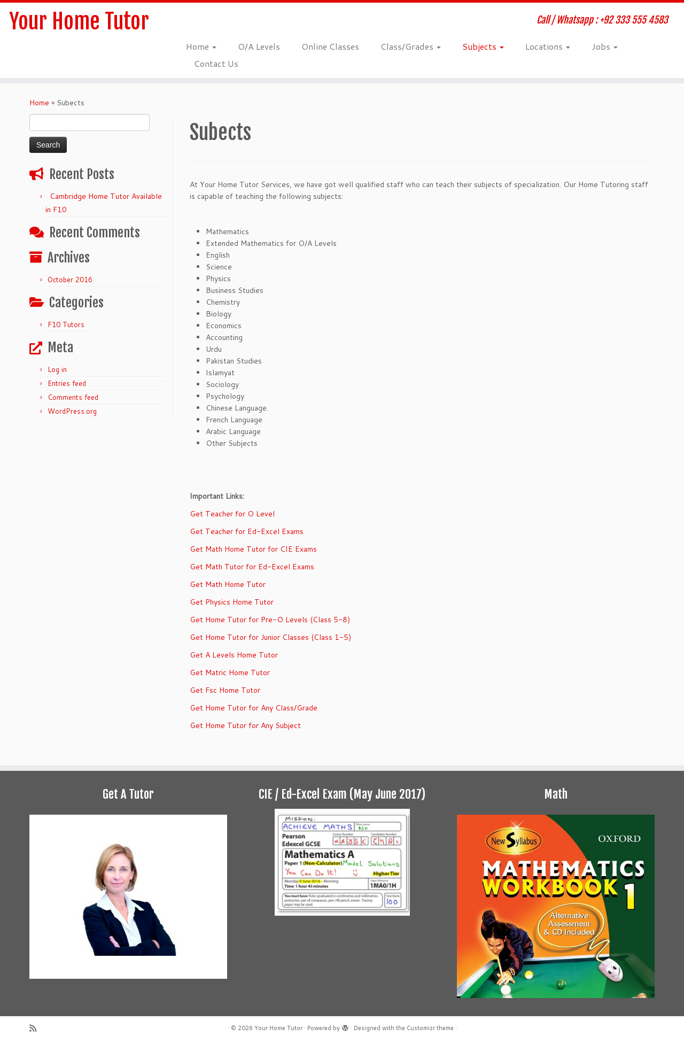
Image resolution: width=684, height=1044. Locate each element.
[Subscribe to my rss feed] (36, 1028)
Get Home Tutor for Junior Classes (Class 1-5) (270, 637)
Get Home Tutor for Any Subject (246, 725)
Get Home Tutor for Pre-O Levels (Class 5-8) (270, 619)
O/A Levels (259, 46)
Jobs (605, 46)
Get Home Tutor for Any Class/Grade (253, 707)
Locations (547, 46)
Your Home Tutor (79, 21)
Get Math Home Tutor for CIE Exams (253, 549)
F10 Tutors (66, 324)
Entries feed (67, 383)
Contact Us (216, 63)
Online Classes (330, 46)
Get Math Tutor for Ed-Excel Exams (252, 566)
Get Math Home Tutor (229, 584)
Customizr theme (430, 1028)
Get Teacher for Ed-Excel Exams (247, 531)
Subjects (483, 46)
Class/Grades (410, 46)
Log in (57, 369)
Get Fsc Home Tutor (226, 690)
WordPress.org (72, 411)
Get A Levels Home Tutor (235, 654)
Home (201, 46)
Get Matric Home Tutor (231, 672)
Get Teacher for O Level (232, 513)
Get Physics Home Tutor (233, 602)
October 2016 (70, 279)
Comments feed (73, 397)
